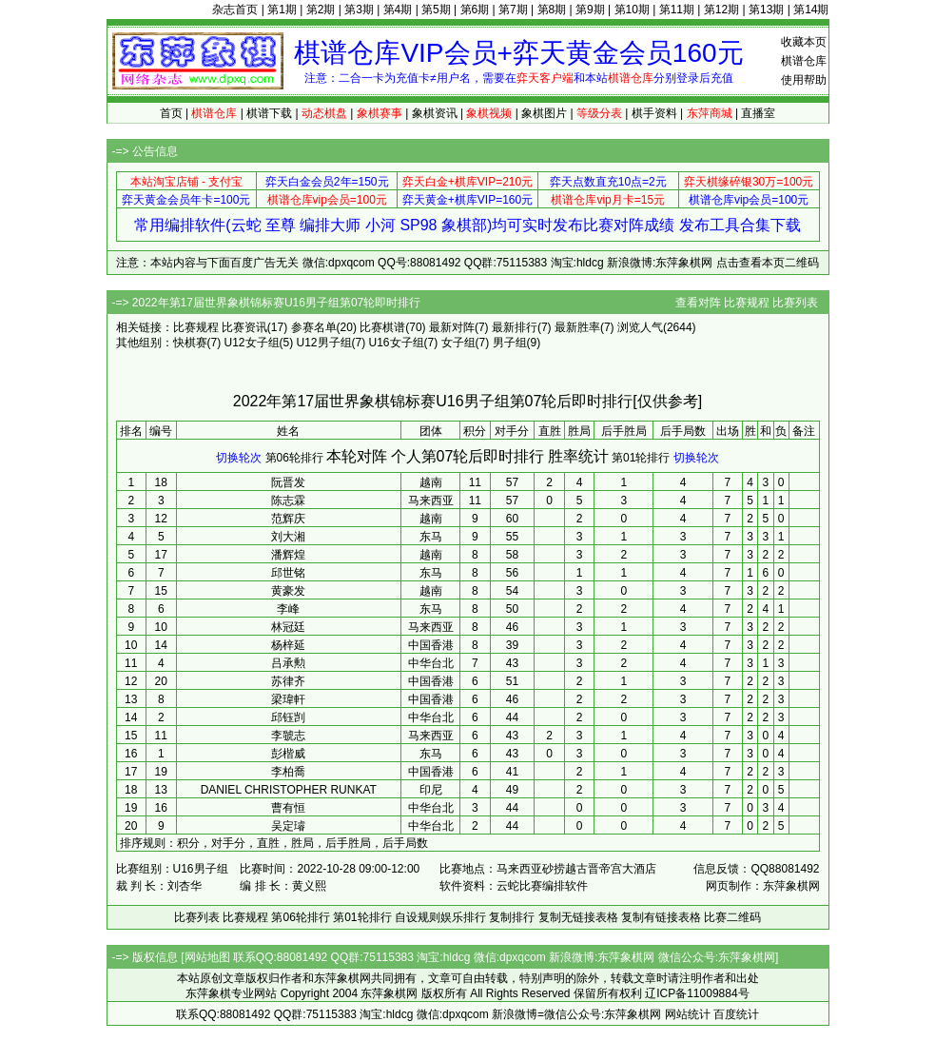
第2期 (321, 9)
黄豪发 (288, 591)
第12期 (721, 9)
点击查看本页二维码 (767, 262)
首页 (171, 113)
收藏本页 (804, 42)
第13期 (766, 9)
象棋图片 (544, 113)
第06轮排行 (294, 457)
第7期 (513, 9)
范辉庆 (288, 518)
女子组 (458, 342)
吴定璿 (288, 826)
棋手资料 (654, 113)
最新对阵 (452, 327)
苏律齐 (288, 681)
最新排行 (514, 327)
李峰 (288, 609)
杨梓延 (288, 645)
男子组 (510, 342)
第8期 (552, 9)
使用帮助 (804, 80)
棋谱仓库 (804, 61)
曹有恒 (288, 808)
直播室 (758, 113)
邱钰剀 (288, 717)
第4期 (398, 9)
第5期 (436, 9)
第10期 (632, 9)
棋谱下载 (269, 113)
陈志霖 (288, 500)
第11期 (676, 9)
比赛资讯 (244, 327)
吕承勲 (288, 663)
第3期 (359, 9)
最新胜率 (577, 327)
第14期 (810, 9)
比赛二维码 (732, 917)
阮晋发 (288, 482)
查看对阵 (698, 302)
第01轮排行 (641, 457)
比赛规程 (746, 302)
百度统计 (736, 1014)
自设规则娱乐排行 (440, 917)
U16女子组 (396, 342)
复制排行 (512, 917)
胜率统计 (578, 456)
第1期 (282, 9)
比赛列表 (795, 302)
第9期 (590, 9)
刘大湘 (288, 536)
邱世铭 (288, 572)
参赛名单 (314, 327)
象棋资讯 (435, 113)
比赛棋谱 (382, 327)
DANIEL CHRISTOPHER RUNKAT (289, 789)
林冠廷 (288, 627)
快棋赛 (190, 342)
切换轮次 (239, 457)
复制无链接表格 (578, 917)
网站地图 (207, 957)
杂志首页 (235, 9)
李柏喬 (288, 771)
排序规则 (143, 843)
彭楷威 (288, 753)
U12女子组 (252, 342)
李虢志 (288, 735)
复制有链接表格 (661, 917)
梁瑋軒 (288, 699)
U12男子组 (324, 342)
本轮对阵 (356, 456)
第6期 (475, 9)
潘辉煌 (288, 554)
